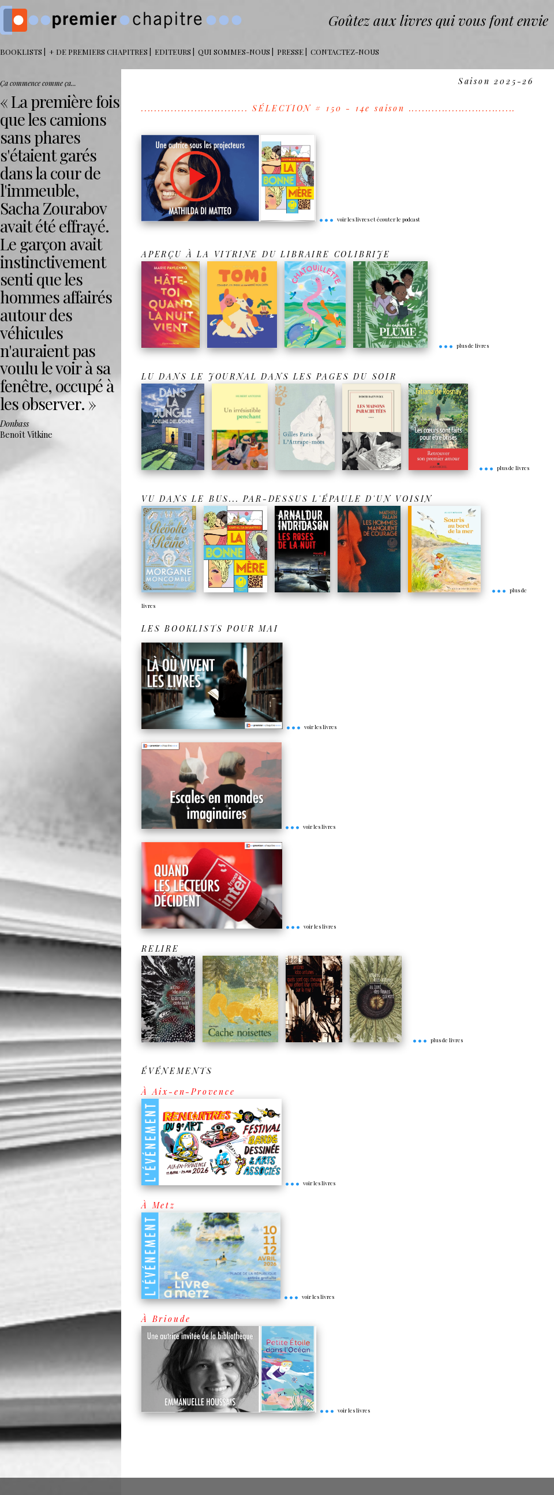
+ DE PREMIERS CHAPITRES (98, 52)
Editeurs (173, 52)
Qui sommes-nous (234, 52)
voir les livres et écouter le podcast (369, 219)
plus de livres (463, 345)
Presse (290, 52)
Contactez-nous (344, 52)
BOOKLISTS (21, 52)
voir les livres (311, 726)
